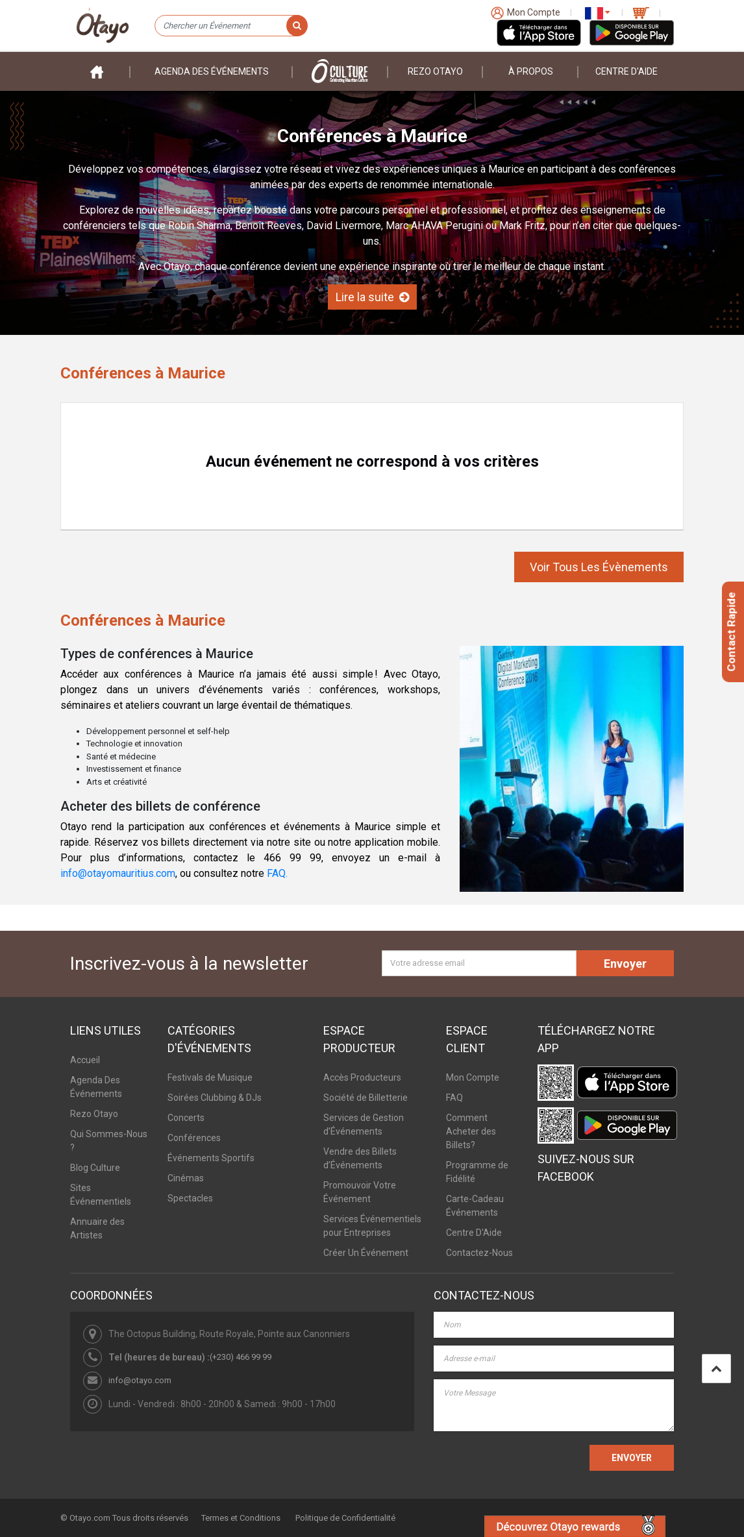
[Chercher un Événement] (231, 26)
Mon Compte (472, 1077)
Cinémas (185, 1178)
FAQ (454, 1097)
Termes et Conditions (240, 1518)
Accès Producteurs (362, 1077)
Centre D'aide (626, 71)
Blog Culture (95, 1167)
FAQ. (277, 873)
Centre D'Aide (474, 1232)
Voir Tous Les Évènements (599, 567)
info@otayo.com (139, 1380)
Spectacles (190, 1198)
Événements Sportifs (210, 1158)
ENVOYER (632, 1458)
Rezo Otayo (435, 71)
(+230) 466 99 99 (240, 1357)
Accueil (85, 1060)
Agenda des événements (212, 71)
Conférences (194, 1138)
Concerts (186, 1118)
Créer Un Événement (365, 1253)
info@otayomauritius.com (117, 873)
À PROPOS (530, 71)
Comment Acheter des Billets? (471, 1131)
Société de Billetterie (365, 1097)
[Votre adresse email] (479, 963)
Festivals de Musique (210, 1077)
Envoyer (625, 963)
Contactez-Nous (479, 1253)
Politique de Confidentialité (345, 1518)
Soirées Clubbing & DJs (214, 1097)
